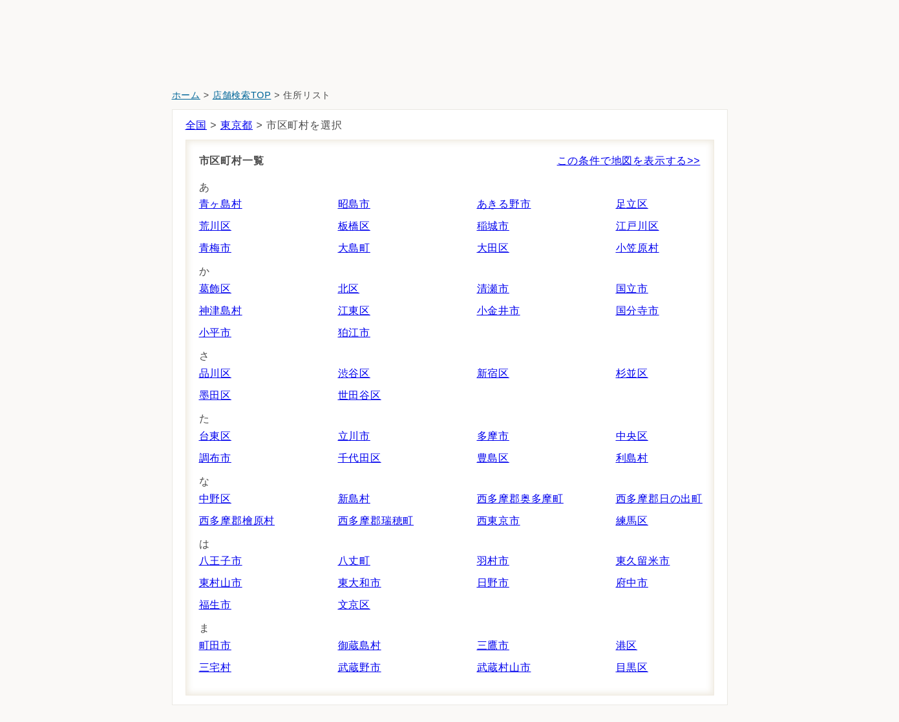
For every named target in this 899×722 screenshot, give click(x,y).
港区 (627, 645)
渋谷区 (354, 373)
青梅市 (215, 247)
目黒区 (632, 667)
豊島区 (493, 457)
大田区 (493, 247)
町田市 (215, 645)
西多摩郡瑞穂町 (376, 520)
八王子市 (220, 560)
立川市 (354, 435)
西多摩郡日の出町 (659, 498)
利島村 (632, 457)
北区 (349, 288)
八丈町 (354, 560)
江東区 (354, 310)
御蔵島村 (359, 645)
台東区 (215, 435)
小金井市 (498, 310)
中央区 (632, 435)
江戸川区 (637, 225)
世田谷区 (359, 395)
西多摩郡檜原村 (237, 520)
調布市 (215, 457)
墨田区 (215, 395)
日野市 (493, 582)
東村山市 (220, 582)
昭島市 (354, 203)
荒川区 (215, 225)
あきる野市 (504, 203)
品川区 (215, 373)
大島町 (354, 247)
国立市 (632, 288)
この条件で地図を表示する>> (629, 160)
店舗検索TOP (242, 95)
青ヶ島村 (220, 203)
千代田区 (359, 457)
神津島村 (220, 310)
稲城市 (493, 225)
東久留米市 (643, 560)
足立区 (632, 203)
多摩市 (493, 435)
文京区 (354, 604)
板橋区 (354, 225)
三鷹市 (493, 645)
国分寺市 (637, 310)
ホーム (186, 95)
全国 (196, 125)
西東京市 (498, 520)
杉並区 (632, 373)
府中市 (632, 582)
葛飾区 (215, 288)
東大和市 (359, 582)
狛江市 (354, 332)
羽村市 (493, 560)
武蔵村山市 (504, 667)
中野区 (215, 498)
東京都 (236, 125)
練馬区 (632, 520)
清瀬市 (493, 288)
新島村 (354, 498)
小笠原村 (637, 247)
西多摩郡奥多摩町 (520, 498)
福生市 (215, 604)
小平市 (215, 332)
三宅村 (215, 667)
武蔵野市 (359, 667)
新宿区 (493, 373)
